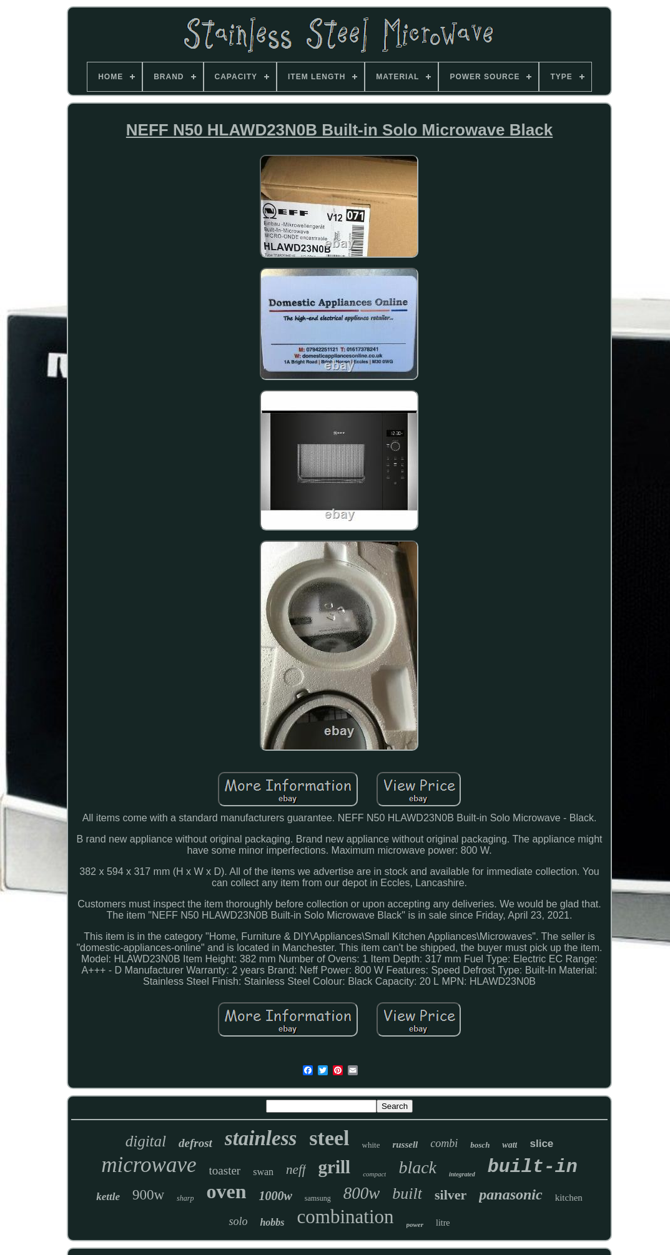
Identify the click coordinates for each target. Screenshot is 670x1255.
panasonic (510, 1194)
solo (238, 1221)
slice (541, 1144)
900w (148, 1195)
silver (450, 1195)
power (415, 1224)
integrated (462, 1174)
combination (345, 1217)
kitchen (569, 1198)
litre (443, 1223)
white (371, 1145)
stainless (261, 1138)
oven (226, 1191)
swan (263, 1171)
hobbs (272, 1222)
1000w (275, 1196)
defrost (195, 1143)
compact (374, 1174)
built (407, 1193)
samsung (318, 1198)
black (417, 1167)
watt (509, 1145)
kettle (108, 1197)
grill (334, 1167)
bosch (480, 1145)
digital (146, 1141)
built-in (533, 1167)
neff (296, 1169)
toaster (225, 1170)
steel (329, 1138)
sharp (185, 1198)
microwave (148, 1165)
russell (405, 1145)
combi (444, 1143)
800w (361, 1193)
